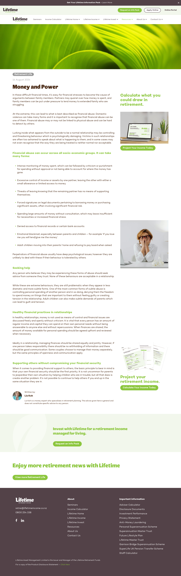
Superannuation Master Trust (135, 531)
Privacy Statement (129, 518)
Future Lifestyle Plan (131, 536)
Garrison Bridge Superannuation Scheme (142, 544)
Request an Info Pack (129, 10)
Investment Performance (133, 514)
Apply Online (152, 10)
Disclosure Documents (132, 509)
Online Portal (171, 10)
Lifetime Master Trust (131, 540)
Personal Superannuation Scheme (138, 527)
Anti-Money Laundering (132, 522)
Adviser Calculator (129, 505)
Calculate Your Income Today (139, 388)
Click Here (65, 565)
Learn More (89, 3)
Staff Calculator (128, 553)
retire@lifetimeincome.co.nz (31, 508)
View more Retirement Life (30, 477)
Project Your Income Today (138, 148)
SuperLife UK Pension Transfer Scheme (141, 549)
